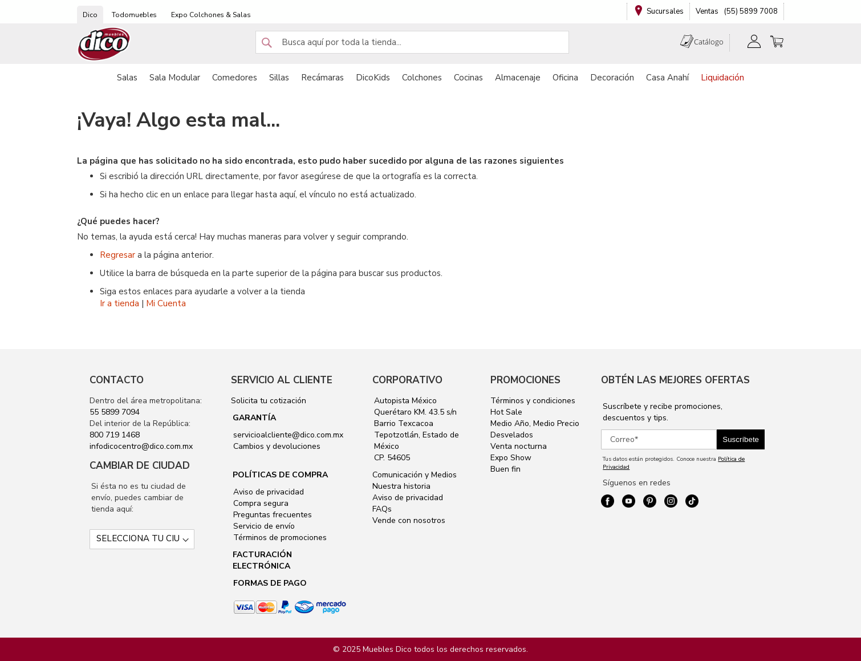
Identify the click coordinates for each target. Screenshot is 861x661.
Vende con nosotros (408, 520)
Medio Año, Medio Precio (534, 423)
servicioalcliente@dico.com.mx (288, 434)
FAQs (382, 509)
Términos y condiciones (532, 400)
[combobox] (412, 42)
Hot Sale (506, 412)
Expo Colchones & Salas (211, 14)
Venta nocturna (518, 446)
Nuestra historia (401, 486)
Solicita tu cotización (268, 400)
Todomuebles (134, 14)
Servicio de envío (263, 526)
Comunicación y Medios (414, 474)
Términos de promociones (279, 537)
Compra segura (260, 503)
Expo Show (510, 457)
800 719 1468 (115, 434)
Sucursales (665, 11)
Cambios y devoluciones (275, 446)
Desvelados (511, 434)
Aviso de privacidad (267, 491)
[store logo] (104, 44)
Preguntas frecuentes (271, 514)
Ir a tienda (119, 303)
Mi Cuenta (166, 303)
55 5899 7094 (115, 412)
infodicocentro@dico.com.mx (141, 446)
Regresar (117, 255)
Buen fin (505, 469)
